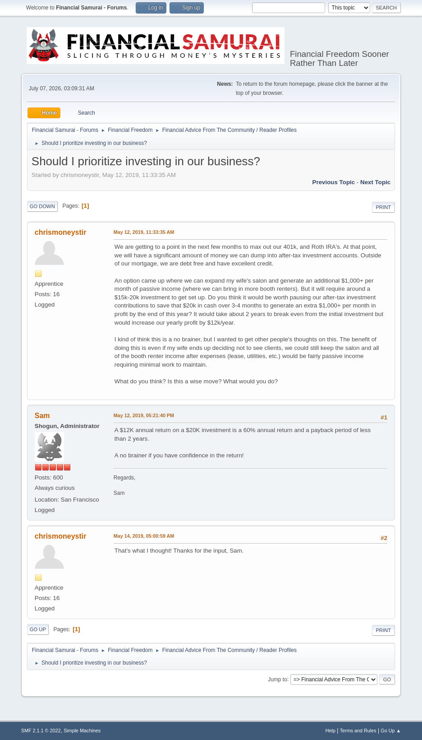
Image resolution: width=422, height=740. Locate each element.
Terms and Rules (358, 730)
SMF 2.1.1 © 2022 (41, 730)
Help (330, 730)
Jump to (277, 679)
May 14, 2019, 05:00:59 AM (144, 536)
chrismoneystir (61, 232)
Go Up (38, 629)
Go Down (42, 206)
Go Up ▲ (391, 730)
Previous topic (333, 182)
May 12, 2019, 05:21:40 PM (144, 415)
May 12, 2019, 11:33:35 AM (144, 232)
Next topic (375, 182)
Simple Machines (82, 730)
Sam (42, 415)
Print (383, 207)
